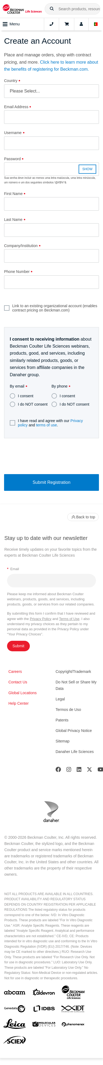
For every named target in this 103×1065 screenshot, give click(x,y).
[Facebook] (58, 770)
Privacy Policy (41, 619)
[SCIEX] (15, 1041)
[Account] (81, 24)
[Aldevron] (44, 993)
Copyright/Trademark (73, 671)
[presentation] (51, 455)
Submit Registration (51, 482)
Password (12, 159)
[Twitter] (89, 770)
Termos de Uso (68, 709)
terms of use (46, 425)
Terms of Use (69, 619)
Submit (18, 646)
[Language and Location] (96, 24)
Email (13, 568)
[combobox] (72, 9)
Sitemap (62, 741)
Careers (15, 671)
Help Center (18, 703)
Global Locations (22, 693)
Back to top (83, 517)
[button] (52, 9)
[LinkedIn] (79, 770)
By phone (59, 386)
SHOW (87, 169)
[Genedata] (15, 1010)
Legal (60, 699)
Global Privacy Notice (74, 730)
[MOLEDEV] (44, 1025)
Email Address (16, 107)
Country (10, 80)
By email (17, 386)
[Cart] (66, 24)
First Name (13, 193)
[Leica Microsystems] (15, 1025)
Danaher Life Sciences (75, 751)
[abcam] (15, 993)
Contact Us (17, 682)
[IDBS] (44, 1009)
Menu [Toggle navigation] (11, 24)
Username (13, 133)
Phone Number (17, 271)
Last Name (13, 219)
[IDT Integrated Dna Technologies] (73, 1010)
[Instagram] (68, 770)
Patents (62, 720)
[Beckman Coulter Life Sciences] (73, 993)
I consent (21, 396)
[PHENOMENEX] (73, 1025)
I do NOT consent (28, 404)
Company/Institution (21, 246)
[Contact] (51, 24)
